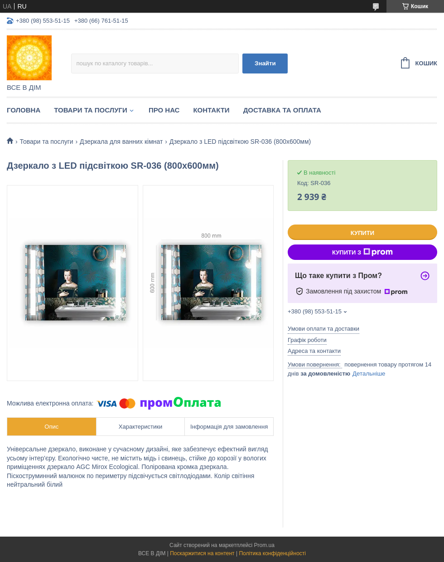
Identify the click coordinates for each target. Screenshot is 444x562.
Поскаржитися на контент (202, 553)
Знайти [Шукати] (265, 63)
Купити (362, 233)
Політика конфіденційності (272, 553)
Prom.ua (264, 545)
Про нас (164, 110)
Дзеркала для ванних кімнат (121, 141)
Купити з (362, 252)
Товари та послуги (90, 110)
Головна (23, 110)
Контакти (211, 110)
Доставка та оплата (282, 110)
